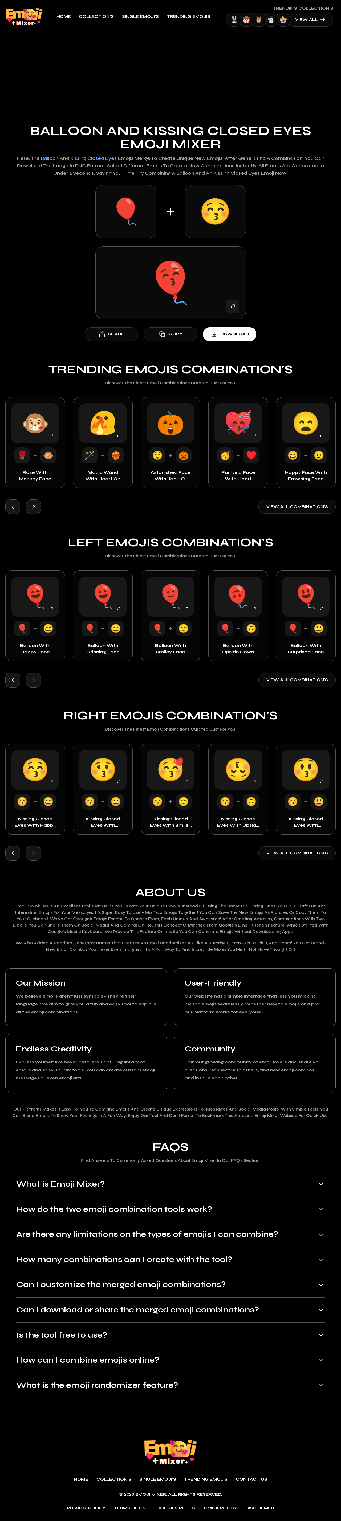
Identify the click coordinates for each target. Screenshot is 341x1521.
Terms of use (131, 1508)
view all (310, 19)
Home (63, 17)
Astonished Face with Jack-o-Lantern (171, 476)
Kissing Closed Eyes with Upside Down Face (238, 822)
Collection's (96, 17)
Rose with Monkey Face (35, 475)
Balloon (50, 158)
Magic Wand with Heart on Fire (103, 476)
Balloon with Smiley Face (170, 648)
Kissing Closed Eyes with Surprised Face (306, 822)
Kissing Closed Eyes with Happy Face (35, 822)
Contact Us (251, 1479)
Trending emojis (188, 17)
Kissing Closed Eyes (93, 158)
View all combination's (297, 506)
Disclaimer (259, 1508)
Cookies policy (176, 1508)
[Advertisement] (170, 73)
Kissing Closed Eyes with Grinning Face (103, 822)
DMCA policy (220, 1508)
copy (170, 334)
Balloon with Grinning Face (103, 648)
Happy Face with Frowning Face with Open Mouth (306, 476)
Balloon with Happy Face (35, 648)
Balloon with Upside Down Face (238, 649)
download (229, 334)
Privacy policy (86, 1508)
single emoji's (140, 17)
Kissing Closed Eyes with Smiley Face (170, 822)
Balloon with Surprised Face (306, 648)
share (111, 334)
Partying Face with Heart (238, 475)
